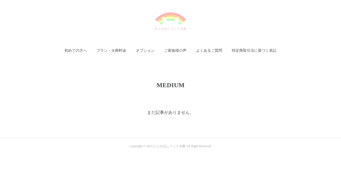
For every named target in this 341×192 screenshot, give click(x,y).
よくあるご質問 (209, 51)
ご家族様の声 (175, 51)
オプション (145, 51)
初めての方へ (75, 51)
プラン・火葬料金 (111, 51)
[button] (75, 51)
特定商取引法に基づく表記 (254, 51)
